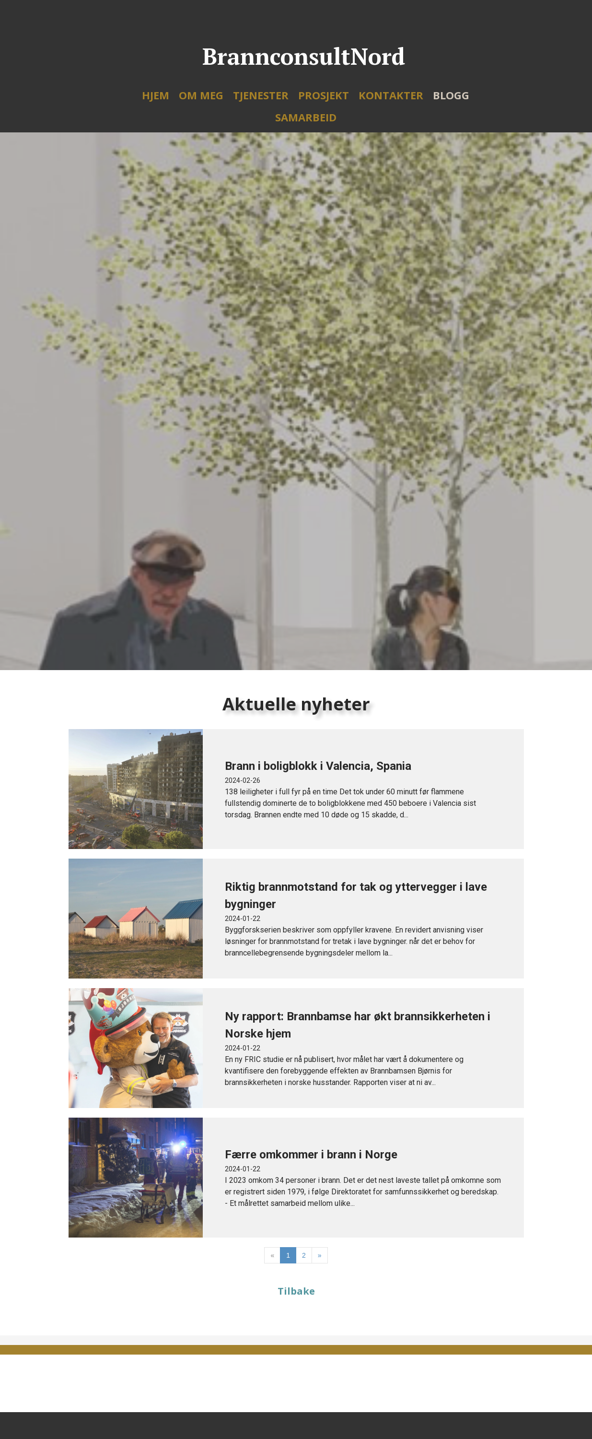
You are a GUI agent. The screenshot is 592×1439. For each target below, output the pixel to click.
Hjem (155, 95)
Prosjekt (323, 95)
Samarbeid (306, 117)
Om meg (201, 95)
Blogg (451, 95)
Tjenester (261, 95)
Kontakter (391, 95)
